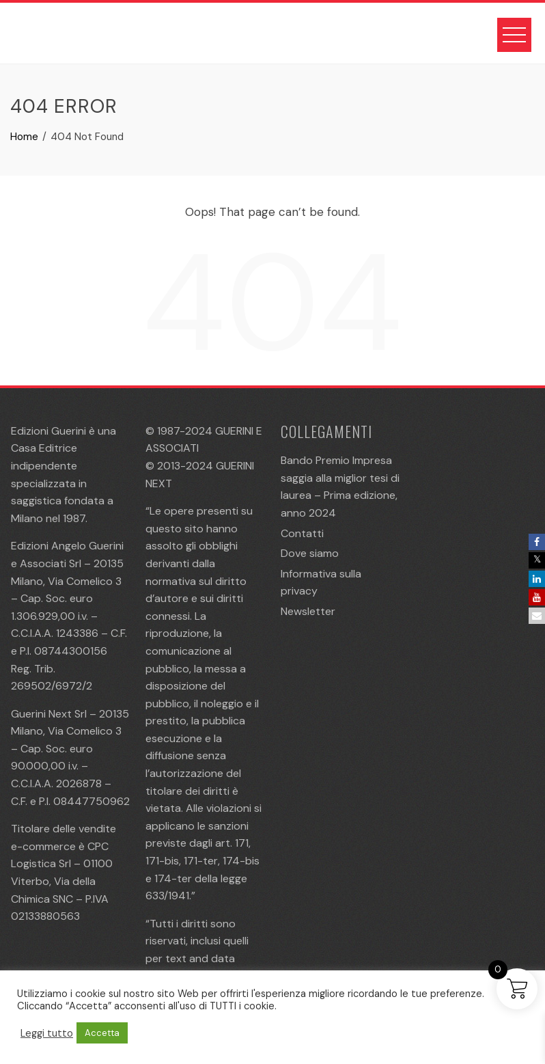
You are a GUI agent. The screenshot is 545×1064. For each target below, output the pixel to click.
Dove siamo (310, 553)
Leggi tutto (46, 1033)
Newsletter (308, 611)
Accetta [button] (102, 1033)
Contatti (302, 533)
